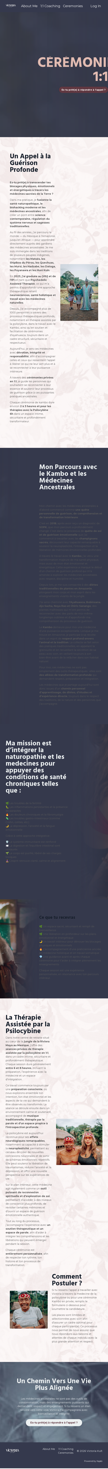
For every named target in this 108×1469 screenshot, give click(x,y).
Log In (95, 6)
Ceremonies (73, 6)
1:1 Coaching (50, 6)
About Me (29, 6)
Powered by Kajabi (93, 1462)
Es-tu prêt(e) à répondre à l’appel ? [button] (83, 89)
